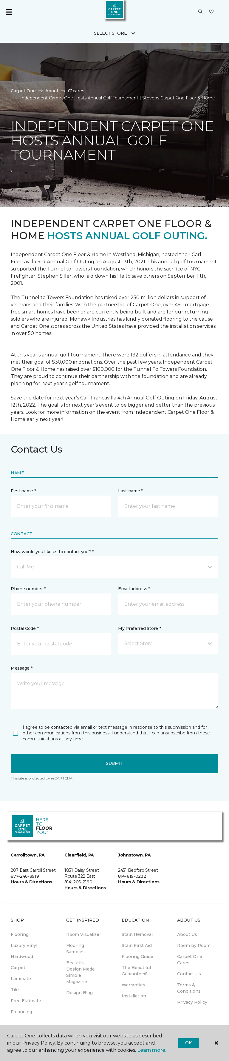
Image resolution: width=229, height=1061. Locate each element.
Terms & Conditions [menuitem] (189, 988)
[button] (200, 12)
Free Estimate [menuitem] (26, 1000)
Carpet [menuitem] (18, 967)
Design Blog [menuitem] (79, 992)
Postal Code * (24, 628)
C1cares (76, 90)
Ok (188, 1042)
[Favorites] (211, 12)
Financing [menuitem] (21, 1011)
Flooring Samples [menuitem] (75, 948)
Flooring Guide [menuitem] (137, 956)
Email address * (134, 589)
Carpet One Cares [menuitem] (189, 959)
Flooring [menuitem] (20, 934)
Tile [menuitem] (15, 989)
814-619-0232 (132, 876)
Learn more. (151, 1050)
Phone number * (28, 589)
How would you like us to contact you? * (52, 552)
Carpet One (23, 90)
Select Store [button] (110, 33)
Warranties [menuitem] (133, 985)
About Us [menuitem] (187, 934)
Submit (114, 763)
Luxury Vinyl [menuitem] (24, 945)
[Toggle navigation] (9, 12)
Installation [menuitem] (134, 996)
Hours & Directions (31, 882)
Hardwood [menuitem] (22, 956)
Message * (21, 668)
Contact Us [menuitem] (189, 974)
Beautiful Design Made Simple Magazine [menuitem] (80, 972)
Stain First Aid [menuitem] (137, 945)
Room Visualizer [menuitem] (83, 934)
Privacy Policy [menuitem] (192, 1002)
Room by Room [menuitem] (194, 945)
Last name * (130, 491)
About (51, 90)
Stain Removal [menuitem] (137, 934)
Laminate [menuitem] (21, 978)
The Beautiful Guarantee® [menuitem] (136, 971)
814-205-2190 (78, 882)
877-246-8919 (25, 876)
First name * (23, 491)
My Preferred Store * (139, 628)
